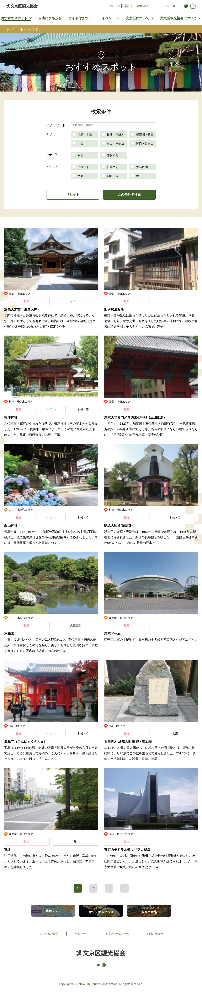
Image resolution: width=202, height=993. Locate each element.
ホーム (10, 29)
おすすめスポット (14, 18)
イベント (108, 18)
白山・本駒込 (115, 143)
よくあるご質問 (48, 933)
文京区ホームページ (118, 933)
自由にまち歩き (50, 18)
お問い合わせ (155, 933)
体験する (112, 155)
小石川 (82, 143)
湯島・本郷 (85, 134)
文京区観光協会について (178, 18)
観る (80, 155)
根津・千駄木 (115, 134)
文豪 (80, 176)
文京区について (137, 18)
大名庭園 (142, 167)
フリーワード (55, 125)
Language (141, 6)
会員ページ (81, 933)
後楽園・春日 (145, 134)
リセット (72, 194)
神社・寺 (112, 176)
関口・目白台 (145, 143)
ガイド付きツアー (81, 18)
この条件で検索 (129, 194)
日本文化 (112, 167)
